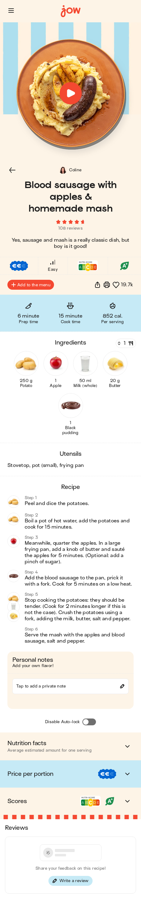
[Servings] (125, 343)
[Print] (106, 284)
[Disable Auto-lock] (89, 722)
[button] (11, 10)
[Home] (71, 11)
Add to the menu (30, 284)
